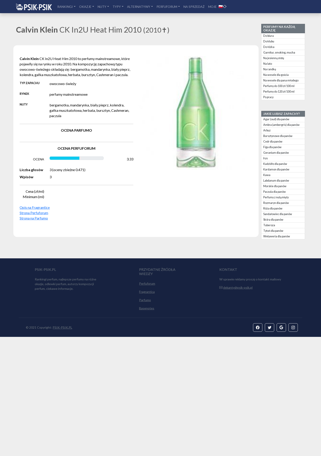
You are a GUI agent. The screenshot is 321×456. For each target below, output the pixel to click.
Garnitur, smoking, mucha (279, 52)
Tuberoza (269, 225)
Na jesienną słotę (273, 58)
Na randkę (269, 69)
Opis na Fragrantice (35, 207)
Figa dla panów (272, 147)
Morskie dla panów (274, 186)
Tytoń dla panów (273, 230)
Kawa (266, 175)
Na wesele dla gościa (276, 75)
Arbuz (267, 130)
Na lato (267, 63)
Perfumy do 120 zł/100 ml (278, 91)
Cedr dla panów (272, 141)
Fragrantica (147, 411)
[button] (257, 446)
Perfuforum (147, 402)
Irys (265, 158)
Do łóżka (268, 47)
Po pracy (268, 97)
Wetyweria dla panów (276, 236)
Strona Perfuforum (34, 213)
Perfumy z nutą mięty (276, 197)
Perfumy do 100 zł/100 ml (278, 86)
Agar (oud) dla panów (276, 119)
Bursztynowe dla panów (277, 136)
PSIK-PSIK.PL (62, 446)
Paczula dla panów (274, 191)
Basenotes (146, 427)
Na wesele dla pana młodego (280, 80)
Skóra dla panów (273, 219)
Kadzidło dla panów (275, 164)
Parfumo (145, 419)
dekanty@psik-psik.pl (238, 406)
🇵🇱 (222, 6)
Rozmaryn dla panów (276, 203)
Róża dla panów (272, 208)
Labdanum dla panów (276, 180)
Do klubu (268, 41)
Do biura (268, 35)
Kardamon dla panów (276, 169)
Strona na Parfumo (34, 218)
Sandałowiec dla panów (277, 214)
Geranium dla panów (276, 152)
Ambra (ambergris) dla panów (281, 124)
